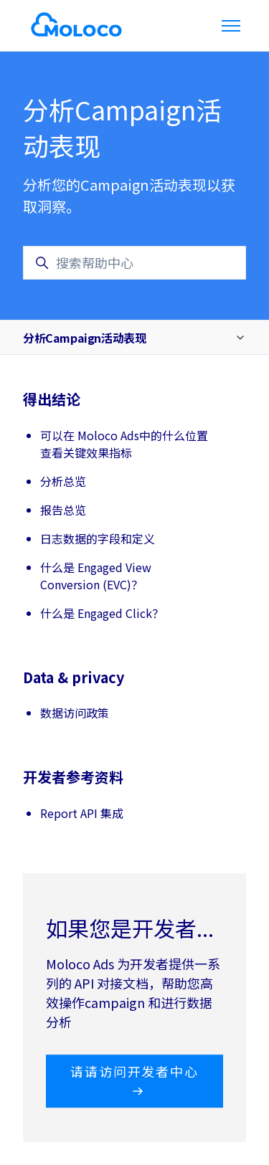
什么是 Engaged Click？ (102, 613)
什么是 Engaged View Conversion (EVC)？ (95, 575)
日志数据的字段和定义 (97, 538)
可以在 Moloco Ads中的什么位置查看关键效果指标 (124, 444)
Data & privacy (73, 677)
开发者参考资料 (73, 776)
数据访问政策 (74, 712)
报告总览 (63, 509)
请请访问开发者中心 (134, 1080)
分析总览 (63, 481)
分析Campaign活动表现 (84, 337)
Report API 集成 (81, 813)
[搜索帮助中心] (134, 263)
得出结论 (51, 399)
